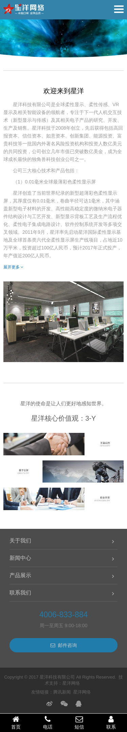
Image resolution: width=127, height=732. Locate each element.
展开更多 (13, 267)
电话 (48, 722)
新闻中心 (20, 558)
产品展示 (20, 575)
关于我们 (20, 540)
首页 (16, 722)
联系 (111, 722)
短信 (80, 722)
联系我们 (20, 593)
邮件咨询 (63, 645)
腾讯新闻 (62, 692)
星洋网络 (71, 683)
